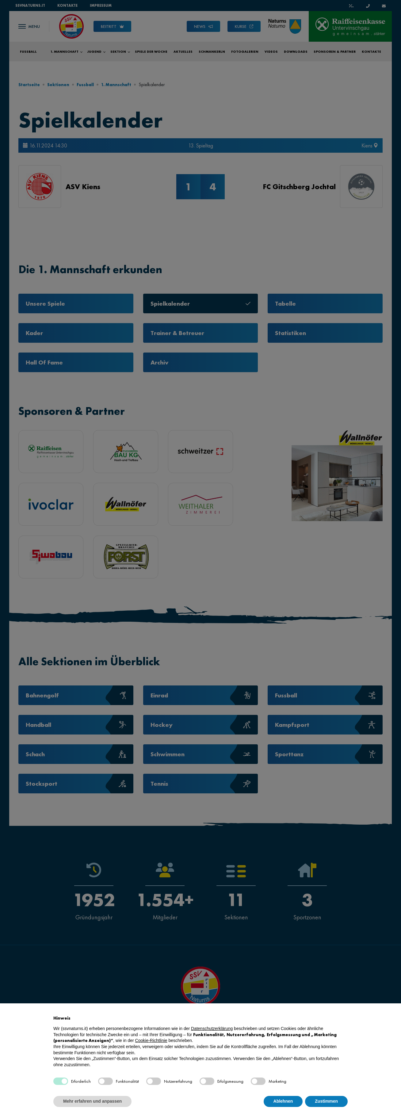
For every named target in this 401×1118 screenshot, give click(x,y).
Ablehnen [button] (283, 1101)
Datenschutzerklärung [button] (212, 1028)
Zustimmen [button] (326, 1101)
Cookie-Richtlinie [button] (151, 1040)
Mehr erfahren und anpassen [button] (92, 1101)
